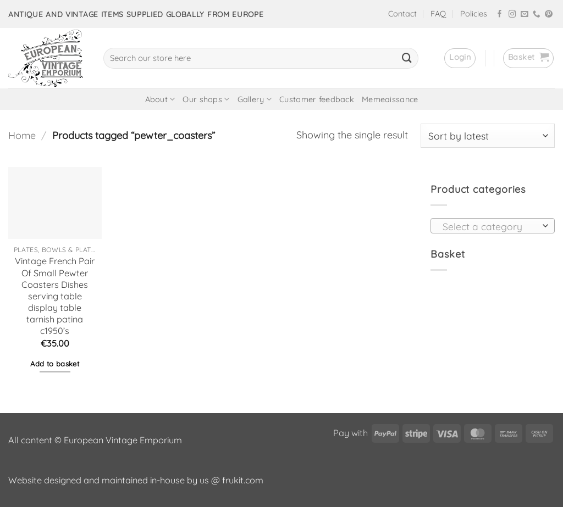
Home (22, 135)
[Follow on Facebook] (500, 14)
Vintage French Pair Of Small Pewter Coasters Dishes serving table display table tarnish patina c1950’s (55, 295)
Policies (473, 14)
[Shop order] (488, 136)
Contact (402, 14)
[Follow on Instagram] (512, 14)
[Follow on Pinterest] (549, 14)
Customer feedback (316, 99)
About (160, 99)
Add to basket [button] (54, 363)
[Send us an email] (524, 14)
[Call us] (536, 14)
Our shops (206, 99)
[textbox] (489, 226)
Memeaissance (390, 99)
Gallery (255, 99)
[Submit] (406, 58)
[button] (460, 58)
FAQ (438, 14)
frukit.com (242, 480)
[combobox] (492, 225)
